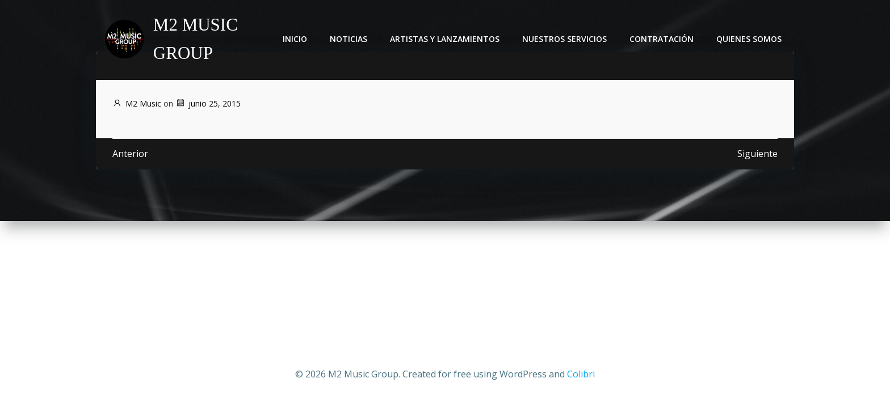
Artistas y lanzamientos (446, 39)
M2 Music (136, 103)
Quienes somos (750, 39)
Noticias (350, 39)
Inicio (296, 39)
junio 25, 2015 (208, 103)
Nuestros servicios (566, 39)
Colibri (581, 374)
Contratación (663, 39)
